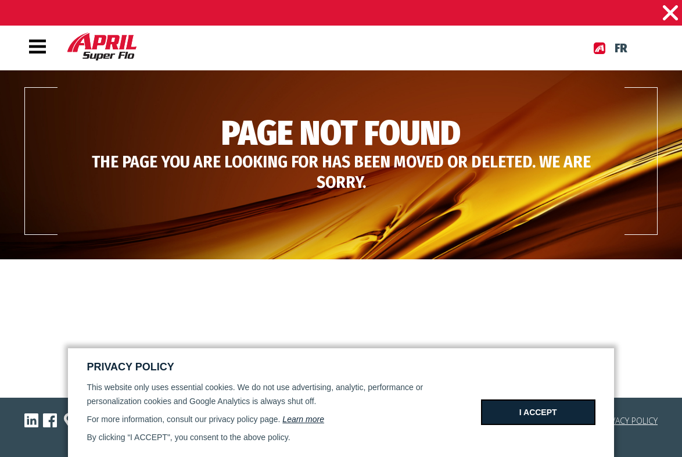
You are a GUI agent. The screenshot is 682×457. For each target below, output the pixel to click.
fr (621, 48)
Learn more (303, 419)
